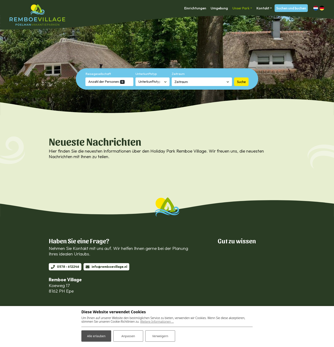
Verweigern (160, 336)
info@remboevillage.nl (109, 267)
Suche (241, 82)
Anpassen (128, 336)
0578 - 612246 (68, 267)
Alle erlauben (96, 336)
